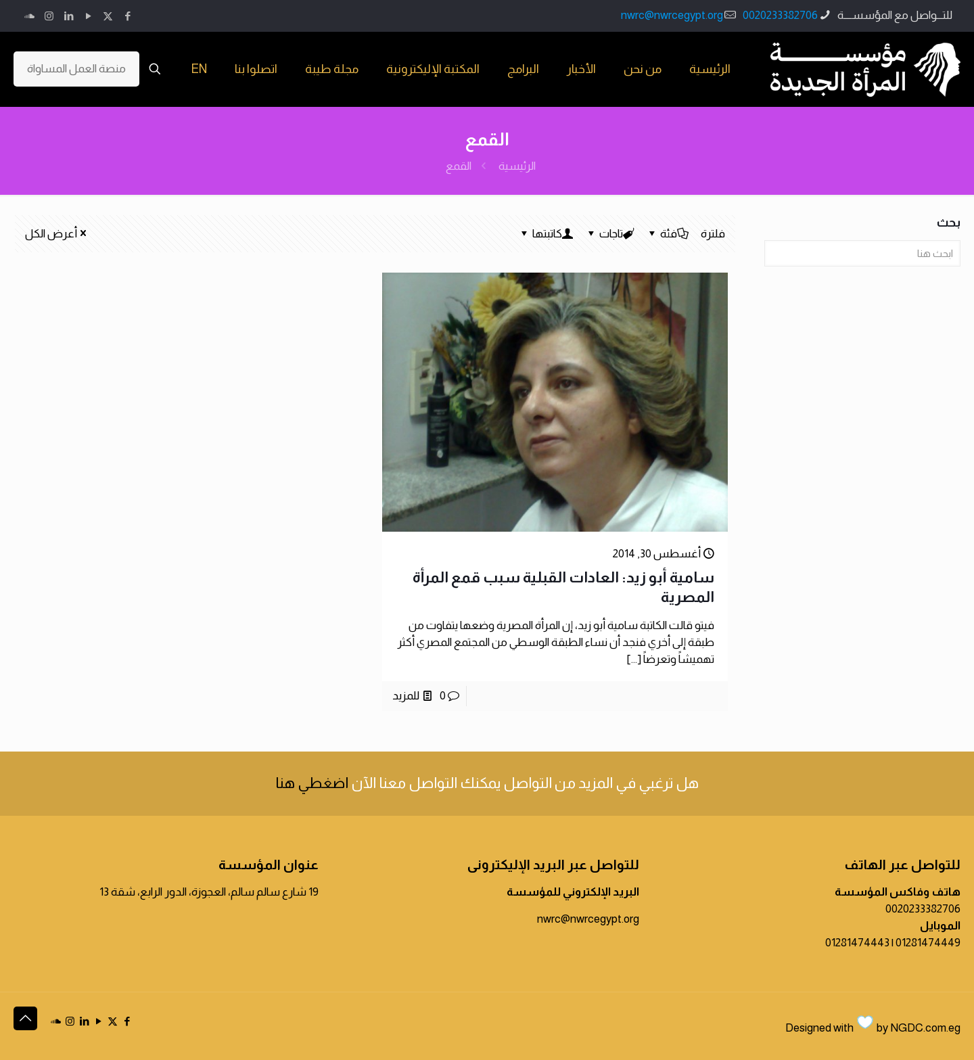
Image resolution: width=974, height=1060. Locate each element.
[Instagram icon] (49, 16)
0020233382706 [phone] (780, 15)
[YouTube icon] (88, 16)
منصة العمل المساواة (76, 68)
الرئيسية (517, 166)
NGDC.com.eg (925, 1027)
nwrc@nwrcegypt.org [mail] (672, 15)
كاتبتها (546, 233)
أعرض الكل (57, 233)
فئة (668, 233)
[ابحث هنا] (862, 253)
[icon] (29, 16)
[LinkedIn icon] (69, 16)
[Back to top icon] (25, 1018)
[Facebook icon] (127, 16)
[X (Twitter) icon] (108, 16)
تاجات (610, 233)
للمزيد (405, 695)
